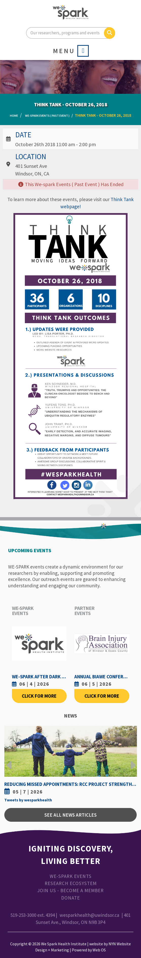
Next (131, 761)
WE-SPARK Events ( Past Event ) (47, 115)
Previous (9, 761)
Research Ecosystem (71, 883)
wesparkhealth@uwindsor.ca (89, 915)
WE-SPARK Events (71, 876)
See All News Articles (70, 815)
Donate (70, 898)
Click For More (39, 696)
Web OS (99, 949)
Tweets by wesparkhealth (28, 799)
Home (14, 115)
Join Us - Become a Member (70, 890)
